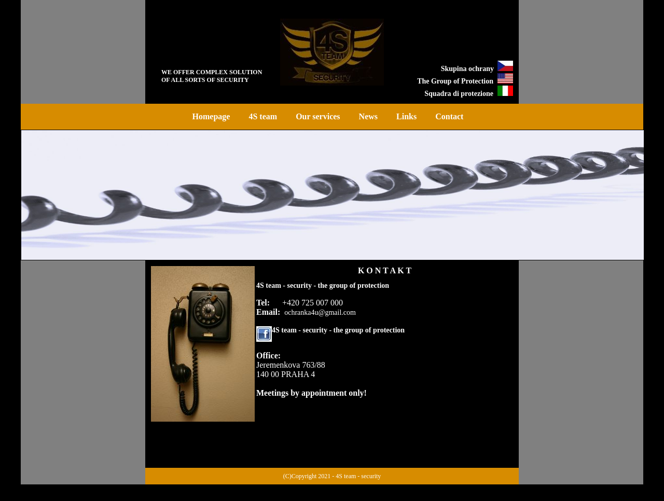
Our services (318, 116)
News (368, 116)
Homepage (211, 116)
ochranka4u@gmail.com (320, 312)
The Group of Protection (455, 81)
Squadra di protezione (458, 94)
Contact (449, 116)
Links (406, 116)
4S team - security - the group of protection (338, 330)
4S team (262, 116)
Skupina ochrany (469, 69)
